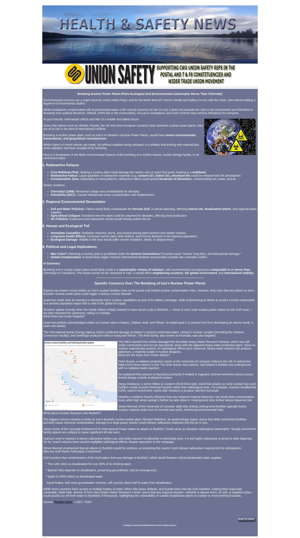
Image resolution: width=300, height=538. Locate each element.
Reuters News (63, 502)
